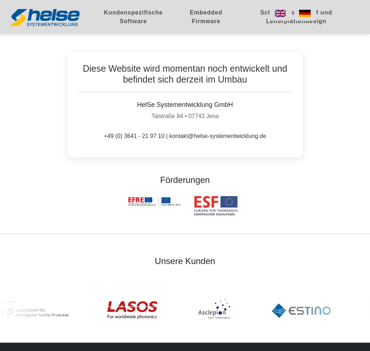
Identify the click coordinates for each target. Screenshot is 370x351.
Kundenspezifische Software (133, 16)
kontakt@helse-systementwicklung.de (217, 136)
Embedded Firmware (206, 16)
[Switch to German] (305, 13)
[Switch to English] (280, 13)
